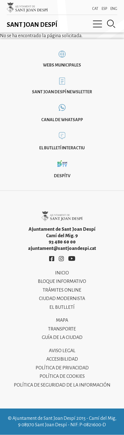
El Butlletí (62, 307)
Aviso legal (62, 350)
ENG (113, 9)
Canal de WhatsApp (62, 119)
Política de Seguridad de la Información (62, 385)
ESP (104, 9)
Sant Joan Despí (32, 24)
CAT (95, 9)
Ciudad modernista (62, 298)
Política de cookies (62, 376)
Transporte (62, 329)
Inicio (62, 273)
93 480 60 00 (62, 242)
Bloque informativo (62, 281)
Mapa (62, 320)
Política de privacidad (62, 367)
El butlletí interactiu (62, 148)
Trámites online (62, 290)
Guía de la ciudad (62, 337)
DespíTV (62, 176)
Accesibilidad (62, 359)
